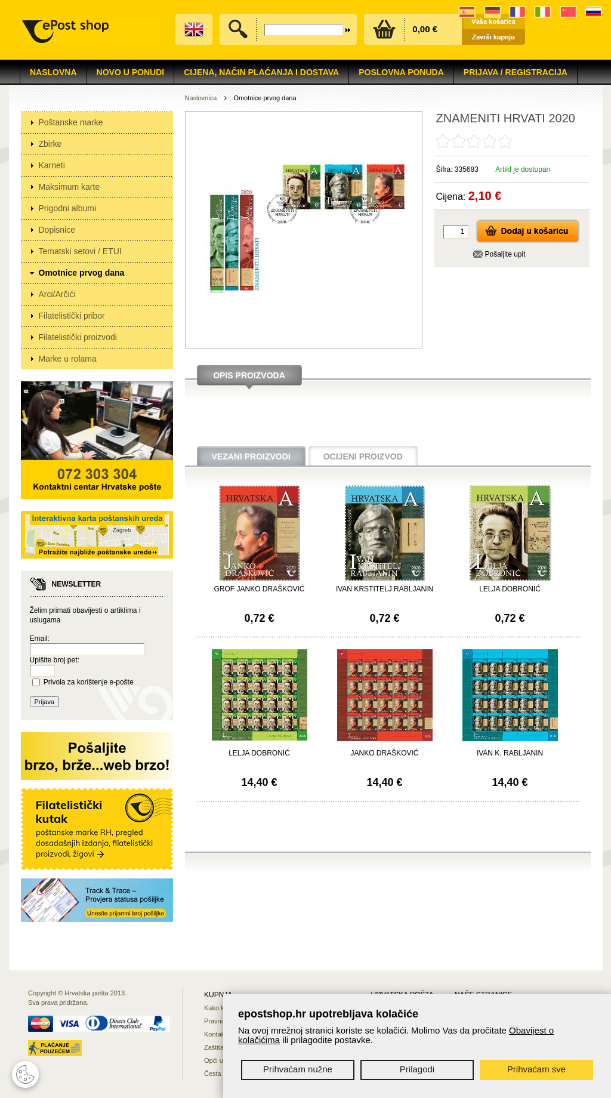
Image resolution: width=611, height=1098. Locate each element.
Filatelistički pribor (72, 315)
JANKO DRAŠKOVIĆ (384, 753)
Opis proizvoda (249, 375)
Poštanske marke (71, 122)
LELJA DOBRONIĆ (510, 589)
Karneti (52, 165)
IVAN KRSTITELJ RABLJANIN (384, 589)
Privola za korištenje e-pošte (89, 682)
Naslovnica (201, 97)
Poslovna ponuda (401, 72)
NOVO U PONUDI (131, 72)
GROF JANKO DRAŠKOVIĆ (259, 589)
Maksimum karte (69, 187)
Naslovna (53, 72)
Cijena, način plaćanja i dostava (261, 72)
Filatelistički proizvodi (78, 337)
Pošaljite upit (505, 254)
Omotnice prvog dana (82, 272)
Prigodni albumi (68, 208)
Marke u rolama (68, 358)
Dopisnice (57, 230)
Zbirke (50, 144)
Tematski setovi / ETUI (80, 251)
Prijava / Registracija (515, 72)
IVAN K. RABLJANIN (510, 753)
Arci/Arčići (57, 294)
